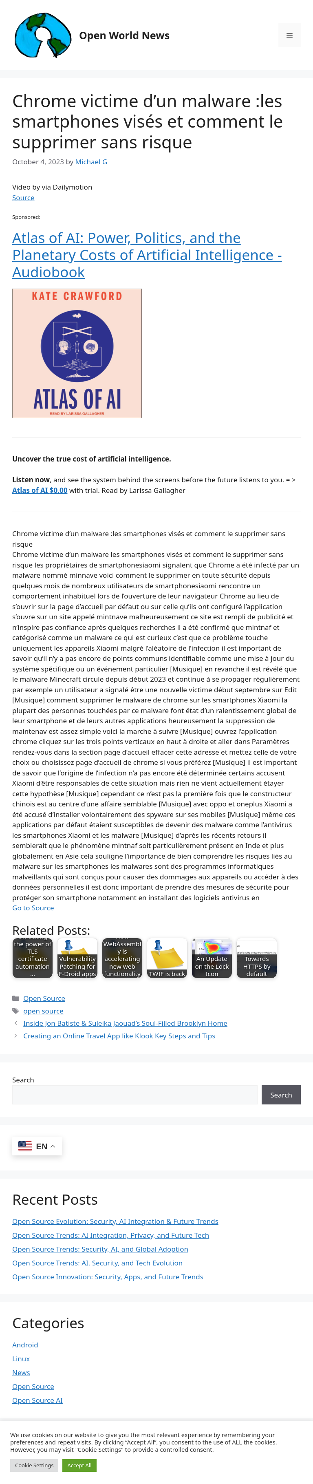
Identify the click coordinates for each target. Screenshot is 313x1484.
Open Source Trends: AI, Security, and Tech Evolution (97, 1263)
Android (25, 1344)
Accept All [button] (79, 1465)
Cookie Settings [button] (34, 1465)
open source (43, 1011)
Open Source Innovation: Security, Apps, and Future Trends (107, 1276)
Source (23, 197)
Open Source (44, 998)
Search (23, 1079)
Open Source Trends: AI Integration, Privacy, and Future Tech (110, 1235)
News (21, 1372)
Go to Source (33, 907)
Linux (21, 1358)
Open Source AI (37, 1400)
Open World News (124, 35)
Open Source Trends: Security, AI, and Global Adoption (100, 1249)
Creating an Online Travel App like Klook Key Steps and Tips (119, 1035)
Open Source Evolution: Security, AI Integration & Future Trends (115, 1221)
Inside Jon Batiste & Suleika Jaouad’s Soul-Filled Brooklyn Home (125, 1023)
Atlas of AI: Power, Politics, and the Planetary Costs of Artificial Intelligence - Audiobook (147, 254)
